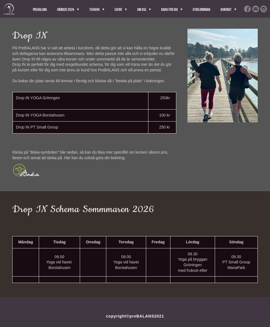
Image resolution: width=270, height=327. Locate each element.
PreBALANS (40, 9)
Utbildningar (201, 9)
